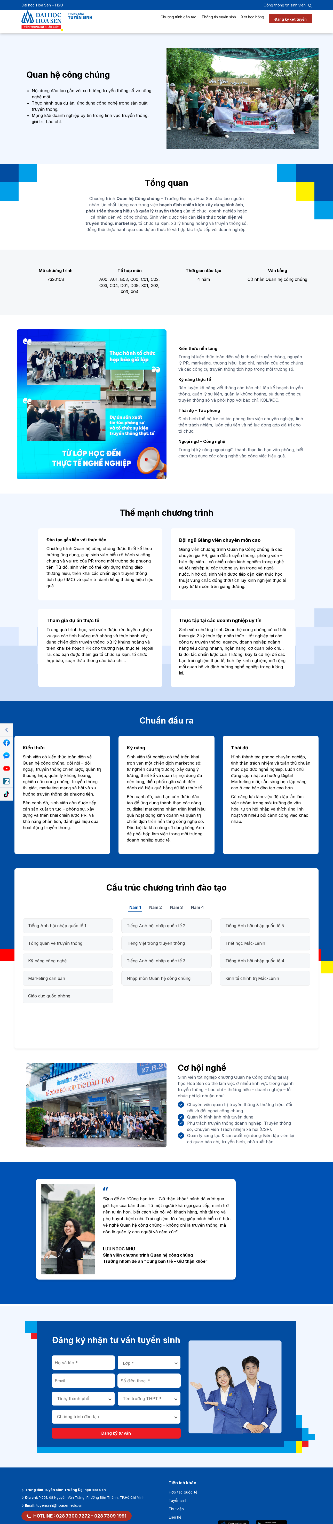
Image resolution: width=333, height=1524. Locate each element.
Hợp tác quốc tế (183, 1492)
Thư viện (176, 1508)
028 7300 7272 (73, 1516)
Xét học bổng (252, 22)
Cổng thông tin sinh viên (285, 5)
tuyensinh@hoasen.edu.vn (59, 1505)
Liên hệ (175, 1517)
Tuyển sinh (178, 1500)
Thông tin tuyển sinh (219, 22)
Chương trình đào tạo (178, 22)
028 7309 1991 (110, 1516)
